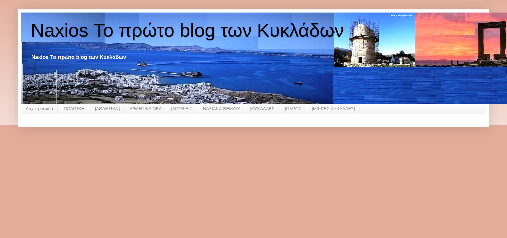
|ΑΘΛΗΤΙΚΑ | (107, 108)
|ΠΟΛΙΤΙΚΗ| (73, 108)
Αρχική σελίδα (39, 108)
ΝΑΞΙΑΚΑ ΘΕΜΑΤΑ (222, 108)
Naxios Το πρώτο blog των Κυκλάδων (187, 30)
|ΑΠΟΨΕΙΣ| (182, 108)
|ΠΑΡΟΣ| (293, 108)
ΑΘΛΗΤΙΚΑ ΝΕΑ (146, 108)
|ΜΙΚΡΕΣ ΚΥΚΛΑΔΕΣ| (333, 108)
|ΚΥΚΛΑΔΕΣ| (262, 108)
